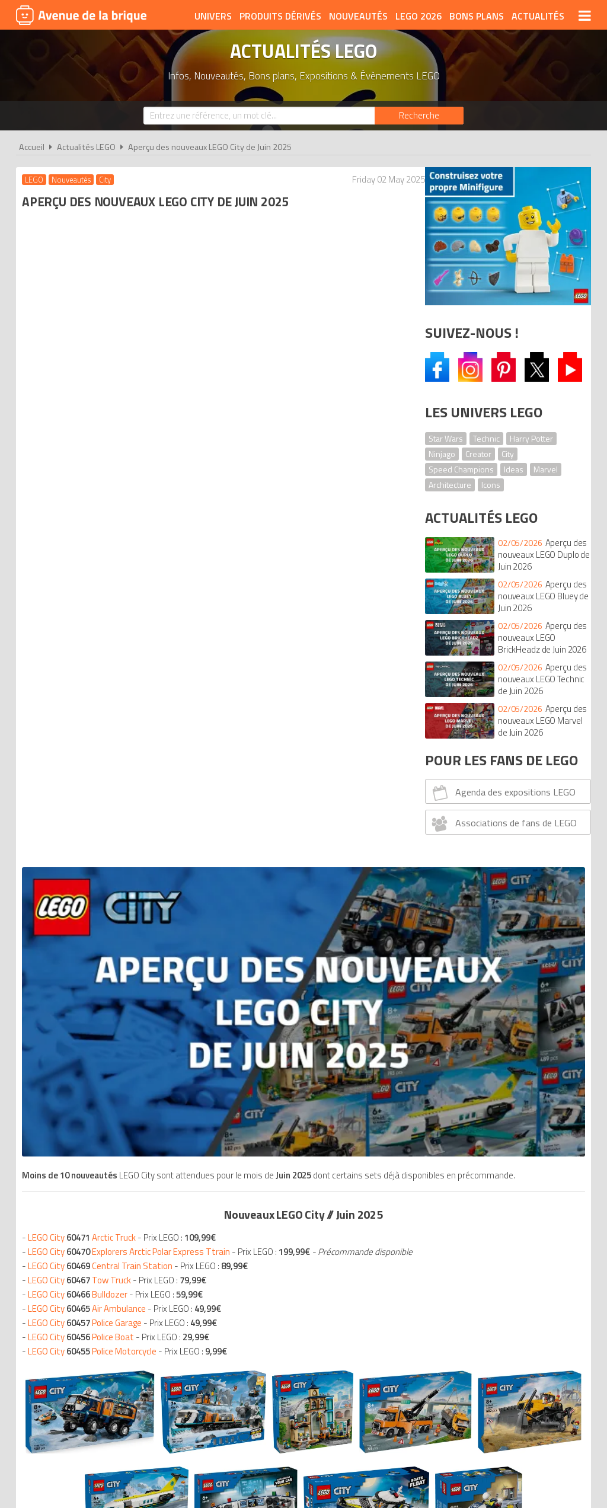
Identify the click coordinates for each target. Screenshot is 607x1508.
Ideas (513, 469)
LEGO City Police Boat (84, 620)
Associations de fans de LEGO (503, 823)
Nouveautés (358, 16)
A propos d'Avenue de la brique (171, 1303)
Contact (485, 1303)
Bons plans (476, 16)
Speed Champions (461, 469)
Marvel (545, 469)
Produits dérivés (280, 16)
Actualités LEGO (86, 147)
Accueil (31, 147)
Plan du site (432, 1303)
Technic (486, 438)
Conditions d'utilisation (301, 1303)
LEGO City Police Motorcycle (95, 634)
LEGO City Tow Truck (82, 563)
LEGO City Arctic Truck (85, 506)
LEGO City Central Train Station (103, 549)
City (507, 454)
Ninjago (442, 454)
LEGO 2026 (418, 16)
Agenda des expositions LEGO (502, 792)
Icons (490, 484)
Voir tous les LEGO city (213, 956)
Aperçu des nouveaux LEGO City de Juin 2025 (210, 147)
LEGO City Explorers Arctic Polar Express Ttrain (132, 521)
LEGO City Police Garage (88, 606)
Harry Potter (531, 438)
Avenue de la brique (81, 15)
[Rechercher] (419, 115)
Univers (213, 16)
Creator (478, 454)
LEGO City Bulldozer (80, 577)
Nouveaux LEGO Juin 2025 (92, 1014)
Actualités (538, 16)
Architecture (450, 484)
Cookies (380, 1303)
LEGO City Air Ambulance (90, 592)
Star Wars (446, 438)
